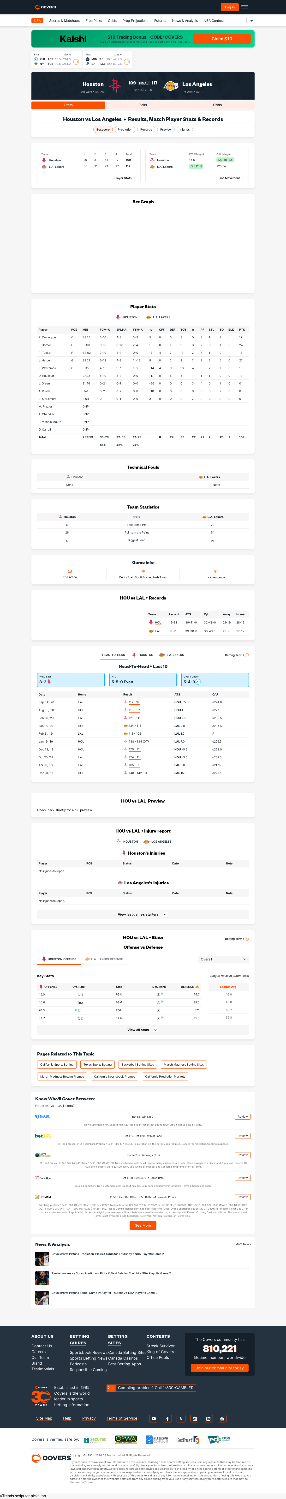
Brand (36, 1363)
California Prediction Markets (165, 1076)
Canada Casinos (123, 1358)
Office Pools (158, 1357)
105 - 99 (134, 765)
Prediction (125, 129)
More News (243, 1244)
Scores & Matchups (64, 20)
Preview (166, 129)
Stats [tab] (68, 105)
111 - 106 (135, 733)
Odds (112, 20)
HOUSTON (126, 842)
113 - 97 (134, 710)
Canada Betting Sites (127, 1352)
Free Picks (94, 20)
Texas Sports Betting (97, 1064)
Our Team (40, 1357)
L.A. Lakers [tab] (158, 317)
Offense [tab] (58, 959)
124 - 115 (135, 725)
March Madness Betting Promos (62, 1076)
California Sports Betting (56, 1064)
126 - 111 (135, 749)
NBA (37, 20)
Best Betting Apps (124, 1363)
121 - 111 (135, 718)
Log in (230, 7)
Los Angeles (197, 83)
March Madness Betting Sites (184, 1064)
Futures (160, 20)
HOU (158, 622)
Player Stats (123, 178)
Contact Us (41, 1345)
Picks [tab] (142, 105)
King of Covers (160, 1351)
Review (243, 1116)
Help (67, 1418)
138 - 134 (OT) (139, 741)
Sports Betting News (88, 1358)
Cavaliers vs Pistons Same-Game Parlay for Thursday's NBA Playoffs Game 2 (104, 1293)
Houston (93, 83)
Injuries (185, 129)
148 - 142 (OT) (139, 773)
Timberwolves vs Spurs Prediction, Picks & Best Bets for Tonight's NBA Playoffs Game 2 (111, 1273)
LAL (158, 631)
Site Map (44, 1418)
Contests (158, 1336)
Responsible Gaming (88, 1369)
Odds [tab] (217, 105)
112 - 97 (134, 702)
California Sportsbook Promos (114, 1076)
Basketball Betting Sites (138, 1064)
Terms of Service (122, 1418)
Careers (38, 1351)
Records (146, 129)
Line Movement (229, 178)
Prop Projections (135, 20)
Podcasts (78, 1363)
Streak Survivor (161, 1345)
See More (143, 1225)
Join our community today (220, 1368)
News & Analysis (185, 20)
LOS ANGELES (157, 842)
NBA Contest (214, 20)
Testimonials (42, 1369)
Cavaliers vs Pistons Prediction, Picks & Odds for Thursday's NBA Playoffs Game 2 (108, 1254)
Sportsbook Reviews (88, 1352)
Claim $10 (222, 38)
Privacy (89, 1418)
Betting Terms (237, 655)
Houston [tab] (126, 317)
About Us (42, 1336)
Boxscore (103, 129)
